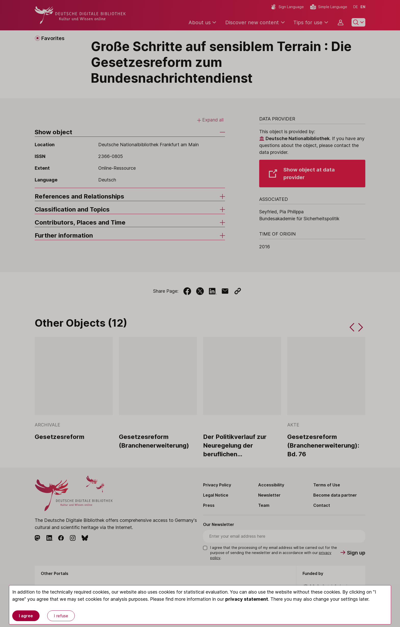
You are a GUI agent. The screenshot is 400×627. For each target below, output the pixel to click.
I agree (26, 615)
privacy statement (246, 599)
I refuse (61, 615)
